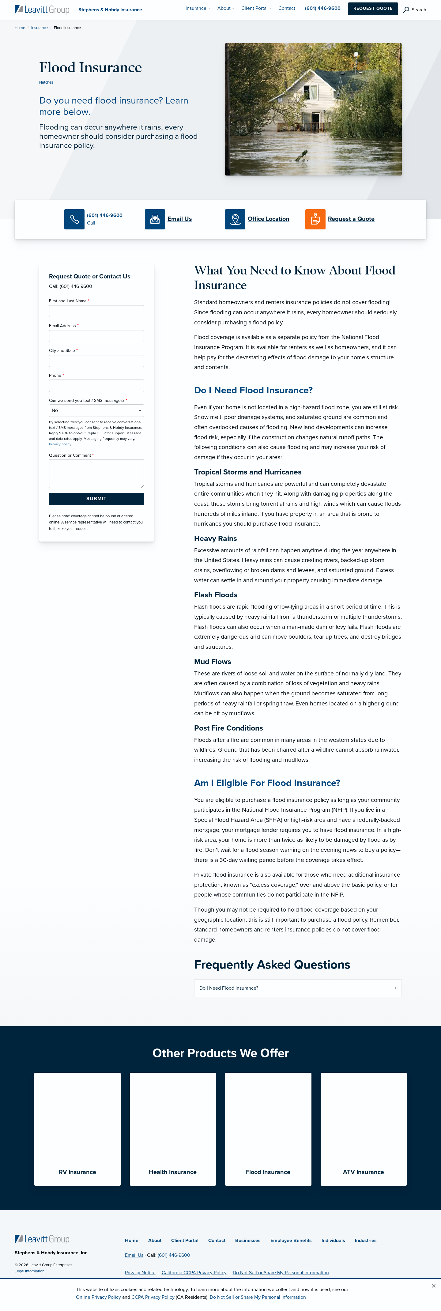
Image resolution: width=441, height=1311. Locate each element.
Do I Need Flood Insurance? (228, 988)
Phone (56, 375)
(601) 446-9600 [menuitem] (323, 8)
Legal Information (29, 1271)
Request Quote (373, 8)
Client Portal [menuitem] (254, 8)
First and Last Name (69, 301)
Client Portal (184, 1240)
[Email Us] (180, 219)
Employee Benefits (291, 1240)
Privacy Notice (140, 1273)
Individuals (333, 1240)
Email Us (134, 1255)
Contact (216, 1240)
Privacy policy (60, 444)
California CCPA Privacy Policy (194, 1273)
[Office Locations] (260, 219)
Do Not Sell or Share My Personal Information (281, 1273)
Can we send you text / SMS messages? (88, 400)
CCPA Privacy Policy (153, 1297)
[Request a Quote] (340, 219)
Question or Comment (71, 455)
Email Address (64, 325)
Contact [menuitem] (286, 8)
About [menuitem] (224, 8)
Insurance (39, 27)
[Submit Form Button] (96, 499)
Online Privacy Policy (98, 1297)
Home (20, 27)
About (154, 1240)
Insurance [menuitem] (196, 8)
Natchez (46, 82)
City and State (63, 350)
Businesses (248, 1240)
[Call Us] (99, 219)
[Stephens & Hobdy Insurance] (42, 9)
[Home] (42, 1239)
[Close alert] (433, 1286)
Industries (366, 1240)
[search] (414, 10)
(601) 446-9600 (174, 1255)
